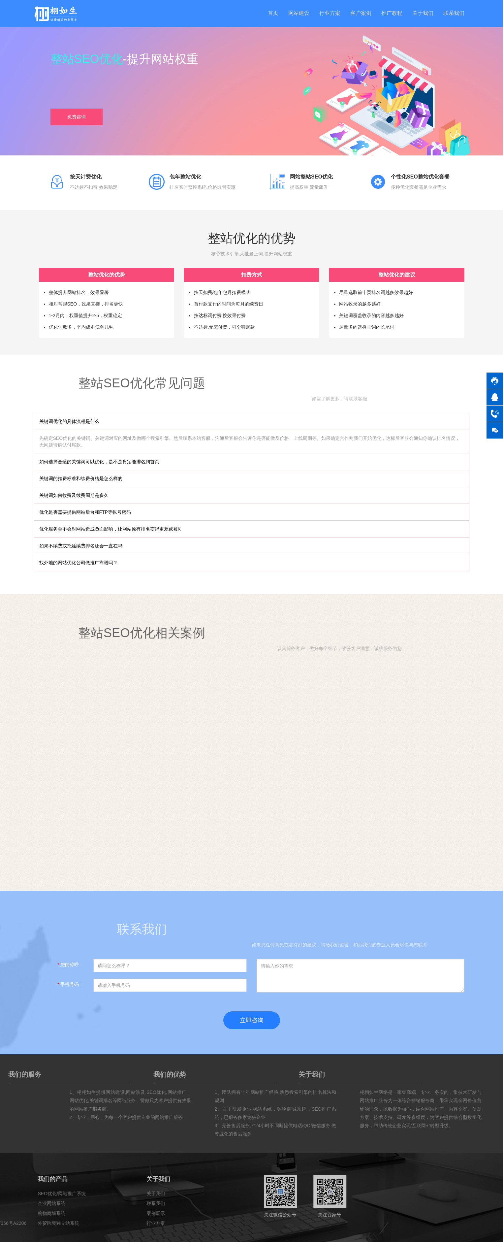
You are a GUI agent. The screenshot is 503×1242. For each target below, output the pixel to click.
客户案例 (360, 13)
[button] (251, 421)
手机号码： (70, 984)
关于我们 (422, 13)
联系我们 (453, 13)
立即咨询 (252, 1020)
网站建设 (298, 13)
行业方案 (329, 13)
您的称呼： (70, 964)
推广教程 (391, 13)
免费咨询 (76, 117)
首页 (273, 13)
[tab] (251, 421)
